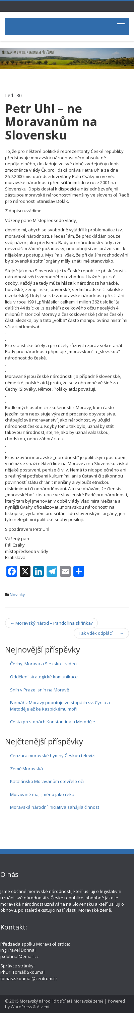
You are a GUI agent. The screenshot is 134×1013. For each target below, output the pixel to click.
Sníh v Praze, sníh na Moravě (39, 690)
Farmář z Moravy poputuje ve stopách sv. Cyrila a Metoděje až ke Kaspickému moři (60, 705)
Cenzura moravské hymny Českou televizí (52, 755)
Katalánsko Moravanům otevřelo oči (47, 781)
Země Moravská (26, 769)
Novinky (17, 595)
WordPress (21, 1007)
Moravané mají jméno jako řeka (42, 794)
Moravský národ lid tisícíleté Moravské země (62, 1001)
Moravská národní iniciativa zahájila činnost (54, 807)
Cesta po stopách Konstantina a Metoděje (52, 722)
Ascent (43, 1007)
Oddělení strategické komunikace (44, 677)
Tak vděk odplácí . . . (101, 633)
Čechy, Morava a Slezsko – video (43, 664)
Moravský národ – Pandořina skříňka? (51, 623)
